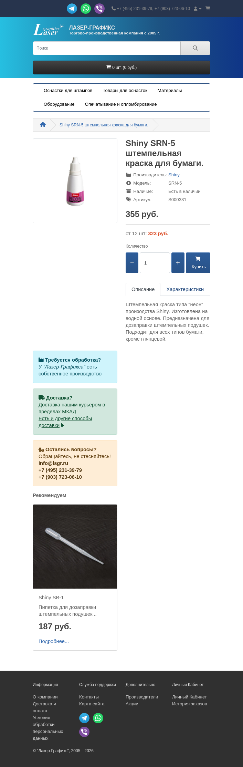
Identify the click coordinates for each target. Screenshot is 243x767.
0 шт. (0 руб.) (121, 67)
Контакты (89, 696)
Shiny (174, 174)
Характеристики (185, 289)
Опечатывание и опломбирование (121, 104)
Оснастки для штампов (68, 90)
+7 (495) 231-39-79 (60, 470)
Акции (132, 703)
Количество (137, 246)
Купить (198, 263)
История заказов (189, 703)
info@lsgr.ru (53, 463)
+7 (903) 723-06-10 (60, 477)
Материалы (170, 90)
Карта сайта (91, 703)
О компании (45, 696)
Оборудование (59, 104)
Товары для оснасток (125, 90)
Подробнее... (54, 641)
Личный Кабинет (189, 696)
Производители (142, 696)
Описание (143, 289)
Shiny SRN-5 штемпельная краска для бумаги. (104, 125)
